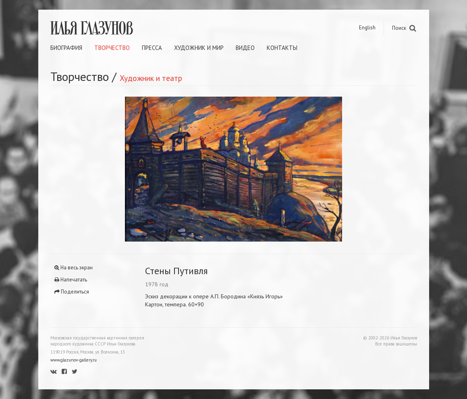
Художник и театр (151, 78)
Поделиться (71, 291)
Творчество (112, 48)
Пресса (152, 48)
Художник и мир (199, 48)
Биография (66, 48)
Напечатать (70, 279)
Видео (245, 48)
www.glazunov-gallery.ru (73, 360)
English (367, 27)
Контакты (282, 48)
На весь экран (73, 267)
